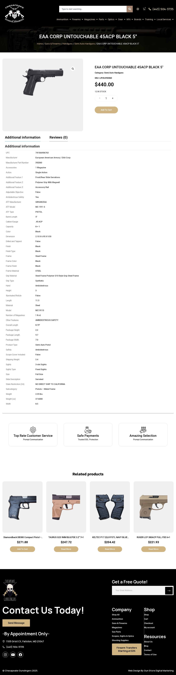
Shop (146, 615)
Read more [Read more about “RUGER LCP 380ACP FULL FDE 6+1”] (153, 549)
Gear (121, 19)
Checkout (148, 623)
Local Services (165, 19)
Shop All (115, 615)
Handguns (68, 43)
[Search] (130, 9)
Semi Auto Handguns (84, 43)
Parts (103, 19)
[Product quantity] (106, 98)
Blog (146, 646)
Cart (146, 619)
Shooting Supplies (120, 640)
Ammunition (64, 19)
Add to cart (106, 110)
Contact (147, 650)
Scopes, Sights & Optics (123, 636)
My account (149, 627)
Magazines (91, 19)
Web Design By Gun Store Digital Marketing (151, 670)
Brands (139, 19)
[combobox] (93, 9)
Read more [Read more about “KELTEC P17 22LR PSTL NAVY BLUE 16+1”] (110, 549)
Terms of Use (150, 654)
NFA (130, 19)
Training (150, 19)
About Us (148, 642)
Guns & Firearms (53, 43)
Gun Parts (116, 632)
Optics (112, 19)
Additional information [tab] (22, 137)
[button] (73, 69)
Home (40, 43)
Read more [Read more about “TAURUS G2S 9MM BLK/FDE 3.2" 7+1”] (66, 549)
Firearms (77, 19)
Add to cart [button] (22, 549)
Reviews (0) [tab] (59, 137)
